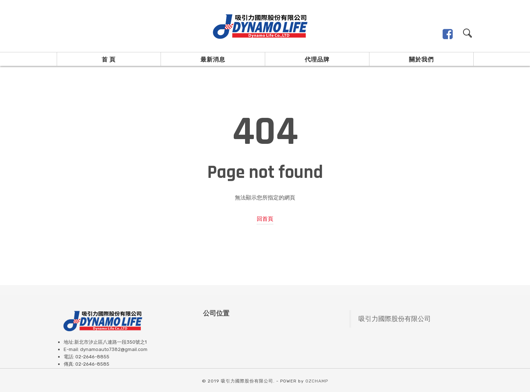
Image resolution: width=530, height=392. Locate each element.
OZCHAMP (316, 381)
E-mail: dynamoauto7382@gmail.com (105, 349)
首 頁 (109, 59)
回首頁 (265, 219)
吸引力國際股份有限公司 (394, 318)
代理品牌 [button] (317, 59)
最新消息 (212, 59)
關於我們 (421, 59)
